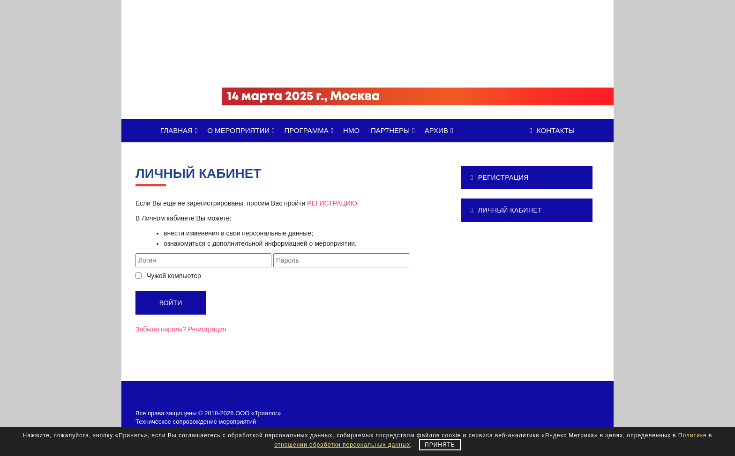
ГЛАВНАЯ (180, 130)
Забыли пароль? (160, 329)
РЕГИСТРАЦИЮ (332, 203)
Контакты (552, 130)
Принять (440, 444)
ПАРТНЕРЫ (394, 130)
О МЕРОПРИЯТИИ (242, 130)
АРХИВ (441, 130)
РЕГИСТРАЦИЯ (500, 177)
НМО (351, 130)
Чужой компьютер (174, 275)
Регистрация (207, 329)
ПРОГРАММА (310, 130)
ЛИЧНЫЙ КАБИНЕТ (506, 210)
